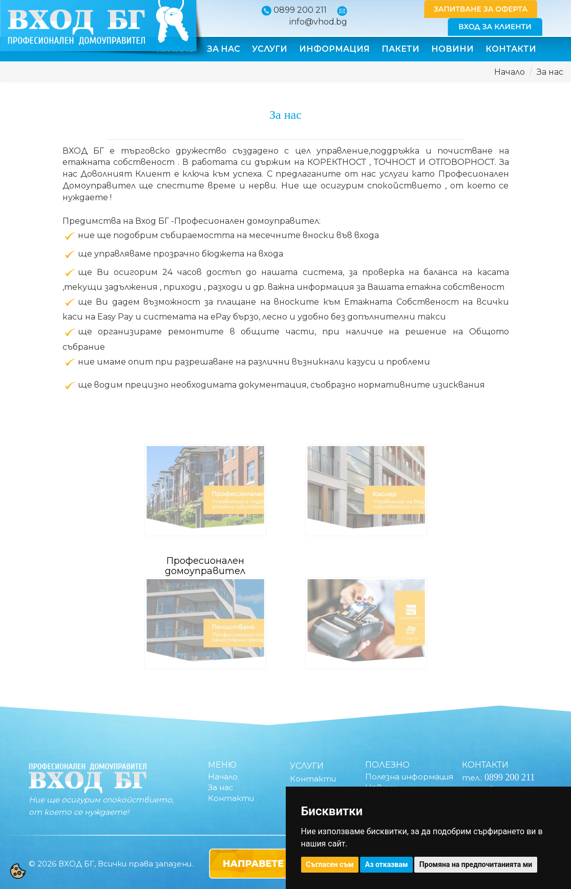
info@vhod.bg (318, 22)
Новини (452, 49)
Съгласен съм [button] (330, 864)
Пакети (400, 49)
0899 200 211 (300, 10)
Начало (509, 72)
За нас (223, 49)
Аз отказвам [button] (386, 864)
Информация (334, 49)
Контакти (510, 49)
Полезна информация (409, 776)
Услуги (269, 49)
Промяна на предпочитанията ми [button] (475, 864)
